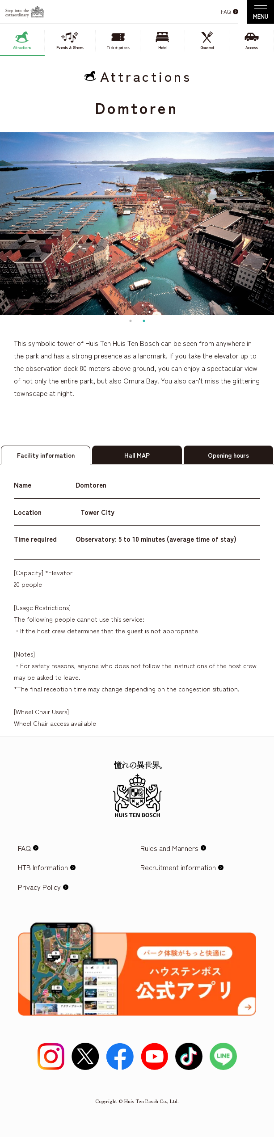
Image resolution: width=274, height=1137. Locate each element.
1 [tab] (130, 320)
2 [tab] (143, 320)
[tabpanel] (137, 223)
